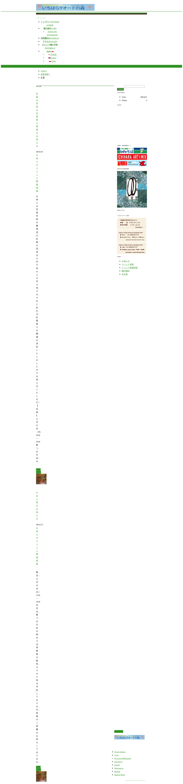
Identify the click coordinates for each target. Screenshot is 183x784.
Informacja (118, 761)
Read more (38, 471)
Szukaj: (120, 86)
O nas (116, 755)
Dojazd (117, 765)
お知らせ (37, 160)
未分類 (125, 274)
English (52, 58)
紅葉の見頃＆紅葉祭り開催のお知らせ (37, 120)
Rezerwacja (118, 768)
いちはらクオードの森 (136, 779)
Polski (52, 61)
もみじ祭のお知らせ (37, 505)
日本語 (52, 54)
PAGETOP (118, 731)
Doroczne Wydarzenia (122, 758)
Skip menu (41, 17)
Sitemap (117, 771)
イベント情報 (128, 264)
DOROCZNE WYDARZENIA (52, 33)
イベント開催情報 (37, 180)
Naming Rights (119, 775)
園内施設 (126, 271)
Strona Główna (119, 752)
